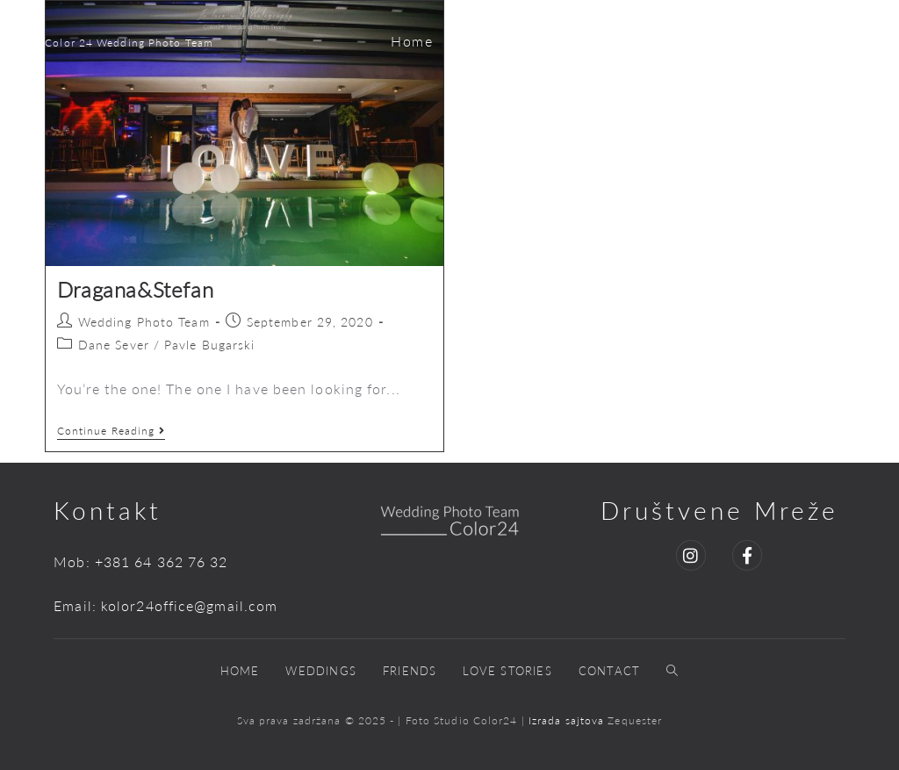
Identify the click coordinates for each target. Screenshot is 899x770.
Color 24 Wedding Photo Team (129, 42)
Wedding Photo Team (144, 321)
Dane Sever (113, 344)
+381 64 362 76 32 (161, 561)
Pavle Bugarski (209, 344)
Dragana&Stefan (135, 289)
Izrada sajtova (568, 720)
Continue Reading (111, 431)
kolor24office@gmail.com (189, 605)
